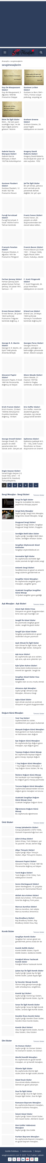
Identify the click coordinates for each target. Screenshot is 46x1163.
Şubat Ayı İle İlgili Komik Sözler (29, 970)
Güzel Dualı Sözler (23, 1080)
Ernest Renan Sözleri (11, 311)
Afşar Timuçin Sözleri (25, 850)
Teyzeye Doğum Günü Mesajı (28, 752)
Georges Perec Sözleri (33, 343)
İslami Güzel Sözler (24, 1114)
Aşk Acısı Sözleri (22, 654)
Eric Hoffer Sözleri (32, 407)
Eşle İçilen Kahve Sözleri (26, 665)
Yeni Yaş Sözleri (22, 718)
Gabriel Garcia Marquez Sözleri (9, 152)
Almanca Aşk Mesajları (25, 688)
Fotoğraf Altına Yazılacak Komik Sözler (26, 960)
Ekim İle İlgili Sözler (11, 119)
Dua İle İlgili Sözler (23, 1091)
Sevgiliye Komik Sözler (25, 936)
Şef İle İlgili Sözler (32, 183)
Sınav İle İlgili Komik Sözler (27, 1004)
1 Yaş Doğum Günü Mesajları (28, 763)
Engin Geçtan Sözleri (11, 471)
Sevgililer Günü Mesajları (26, 579)
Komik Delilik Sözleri (24, 948)
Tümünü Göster (38, 495)
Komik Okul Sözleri (24, 1027)
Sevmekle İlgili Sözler (25, 556)
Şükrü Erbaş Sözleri (24, 838)
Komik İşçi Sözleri (23, 993)
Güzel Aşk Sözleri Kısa (25, 609)
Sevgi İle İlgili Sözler (24, 499)
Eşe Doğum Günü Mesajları (27, 740)
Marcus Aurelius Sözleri (26, 906)
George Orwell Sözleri (11, 439)
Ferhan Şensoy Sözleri (12, 279)
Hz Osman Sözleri (23, 1046)
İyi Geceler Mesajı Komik (26, 982)
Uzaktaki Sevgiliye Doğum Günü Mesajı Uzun (27, 798)
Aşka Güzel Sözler (23, 699)
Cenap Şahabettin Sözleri (26, 827)
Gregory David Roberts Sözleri (31, 152)
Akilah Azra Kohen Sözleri (27, 895)
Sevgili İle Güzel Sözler (25, 620)
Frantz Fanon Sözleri (33, 215)
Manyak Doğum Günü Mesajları (29, 729)
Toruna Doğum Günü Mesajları (29, 786)
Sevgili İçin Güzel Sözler (26, 631)
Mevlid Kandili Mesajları (26, 1057)
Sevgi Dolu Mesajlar (24, 511)
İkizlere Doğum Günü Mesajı (28, 775)
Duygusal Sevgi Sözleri (25, 522)
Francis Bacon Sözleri (33, 247)
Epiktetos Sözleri (31, 439)
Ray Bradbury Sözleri (24, 918)
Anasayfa (5, 61)
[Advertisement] (23, 24)
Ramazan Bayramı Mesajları (28, 1102)
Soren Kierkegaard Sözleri (27, 884)
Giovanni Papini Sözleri (25, 861)
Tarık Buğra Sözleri (24, 872)
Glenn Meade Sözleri (33, 375)
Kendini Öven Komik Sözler (27, 1016)
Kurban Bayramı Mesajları (27, 1136)
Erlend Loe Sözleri (32, 311)
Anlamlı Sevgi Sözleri (24, 567)
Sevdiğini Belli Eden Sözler (27, 533)
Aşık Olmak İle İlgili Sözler (27, 643)
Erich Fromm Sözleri (11, 407)
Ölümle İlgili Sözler (23, 1068)
